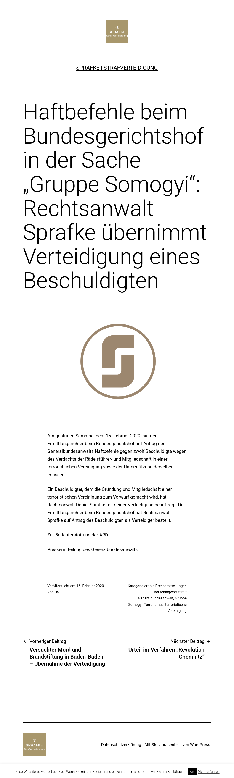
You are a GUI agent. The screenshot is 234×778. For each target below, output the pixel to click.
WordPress (200, 744)
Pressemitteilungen (171, 586)
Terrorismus (154, 604)
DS (57, 592)
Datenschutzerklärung (121, 744)
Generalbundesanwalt (155, 598)
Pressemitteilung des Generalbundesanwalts (92, 549)
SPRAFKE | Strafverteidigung (117, 68)
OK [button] (192, 771)
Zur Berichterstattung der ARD (77, 535)
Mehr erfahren (208, 772)
